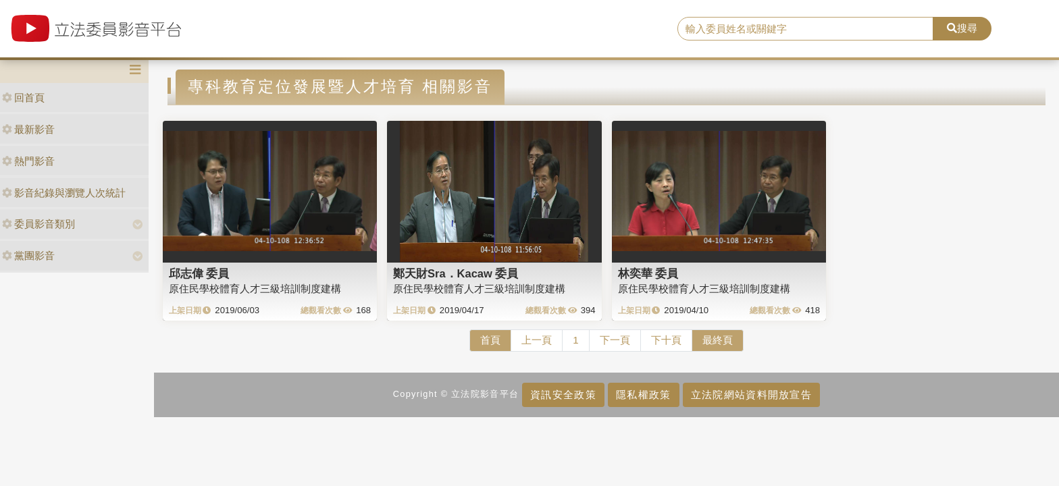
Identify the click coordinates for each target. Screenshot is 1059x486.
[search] (805, 29)
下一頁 (615, 340)
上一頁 (536, 340)
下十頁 (666, 340)
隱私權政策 (643, 394)
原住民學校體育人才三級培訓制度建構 (255, 288)
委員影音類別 (38, 224)
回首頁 (23, 97)
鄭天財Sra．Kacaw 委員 (455, 273)
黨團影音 (28, 255)
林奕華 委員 (648, 273)
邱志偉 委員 (199, 273)
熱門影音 (28, 161)
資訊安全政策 (563, 394)
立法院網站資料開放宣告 (751, 394)
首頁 (490, 340)
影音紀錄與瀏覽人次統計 (64, 192)
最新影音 (28, 129)
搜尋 (962, 28)
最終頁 (717, 340)
